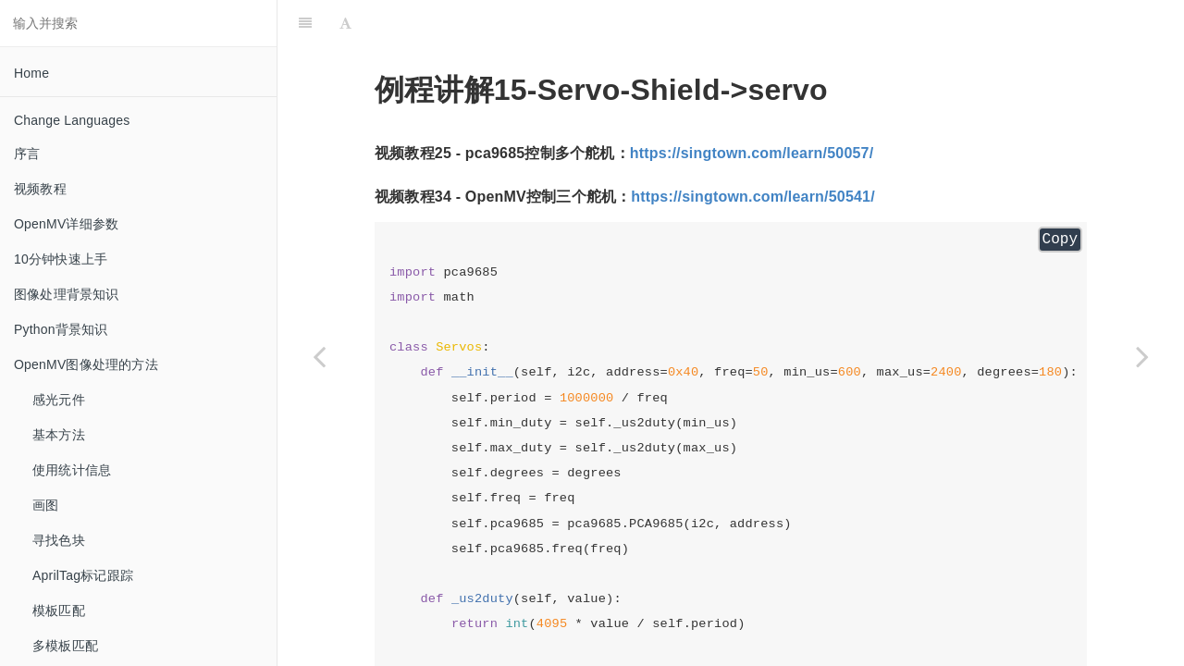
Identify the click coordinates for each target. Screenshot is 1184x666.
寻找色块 (58, 540)
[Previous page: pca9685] (319, 356)
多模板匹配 (65, 645)
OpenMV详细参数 (66, 223)
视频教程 (40, 188)
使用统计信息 (71, 469)
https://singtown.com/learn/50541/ (753, 196)
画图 (45, 505)
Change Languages (72, 120)
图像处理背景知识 (66, 294)
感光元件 (58, 399)
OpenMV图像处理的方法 (86, 364)
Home (31, 73)
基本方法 (58, 434)
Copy (1060, 239)
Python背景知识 (61, 329)
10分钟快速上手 (60, 259)
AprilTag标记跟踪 (82, 575)
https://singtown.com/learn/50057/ (752, 153)
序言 (27, 153)
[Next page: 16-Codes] (1142, 356)
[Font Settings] (345, 23)
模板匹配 (58, 610)
